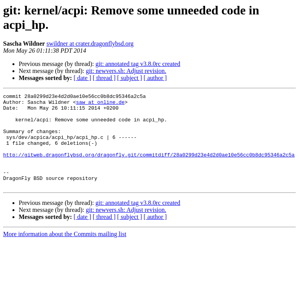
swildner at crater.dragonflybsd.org (90, 43)
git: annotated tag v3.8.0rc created (137, 63)
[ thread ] (104, 78)
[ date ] (82, 78)
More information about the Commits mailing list (64, 252)
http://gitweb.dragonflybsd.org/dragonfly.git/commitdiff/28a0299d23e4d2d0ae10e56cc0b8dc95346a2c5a (149, 167)
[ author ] (155, 78)
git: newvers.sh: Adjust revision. (126, 71)
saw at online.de (100, 104)
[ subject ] (129, 78)
